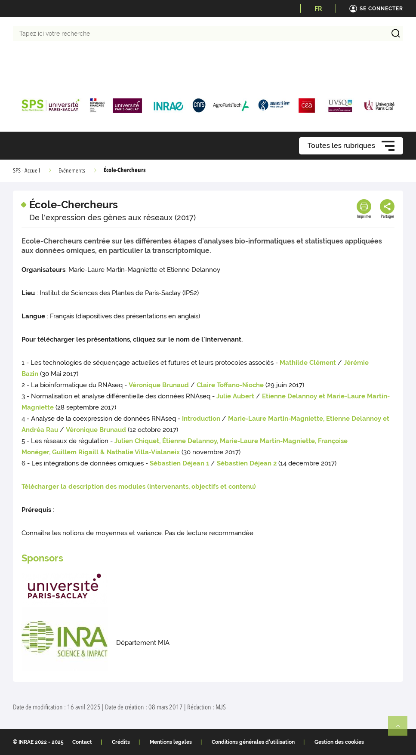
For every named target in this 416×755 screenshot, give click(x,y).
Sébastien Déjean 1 (179, 463)
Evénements (72, 171)
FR (318, 8)
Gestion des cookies (339, 742)
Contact (82, 742)
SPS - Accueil (26, 171)
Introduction (201, 418)
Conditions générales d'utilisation (253, 742)
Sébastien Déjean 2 (247, 463)
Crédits (121, 742)
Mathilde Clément (308, 363)
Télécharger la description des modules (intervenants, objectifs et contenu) (139, 486)
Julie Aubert (235, 396)
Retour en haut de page (401, 730)
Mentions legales (171, 742)
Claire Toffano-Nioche (230, 385)
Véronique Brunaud (159, 385)
